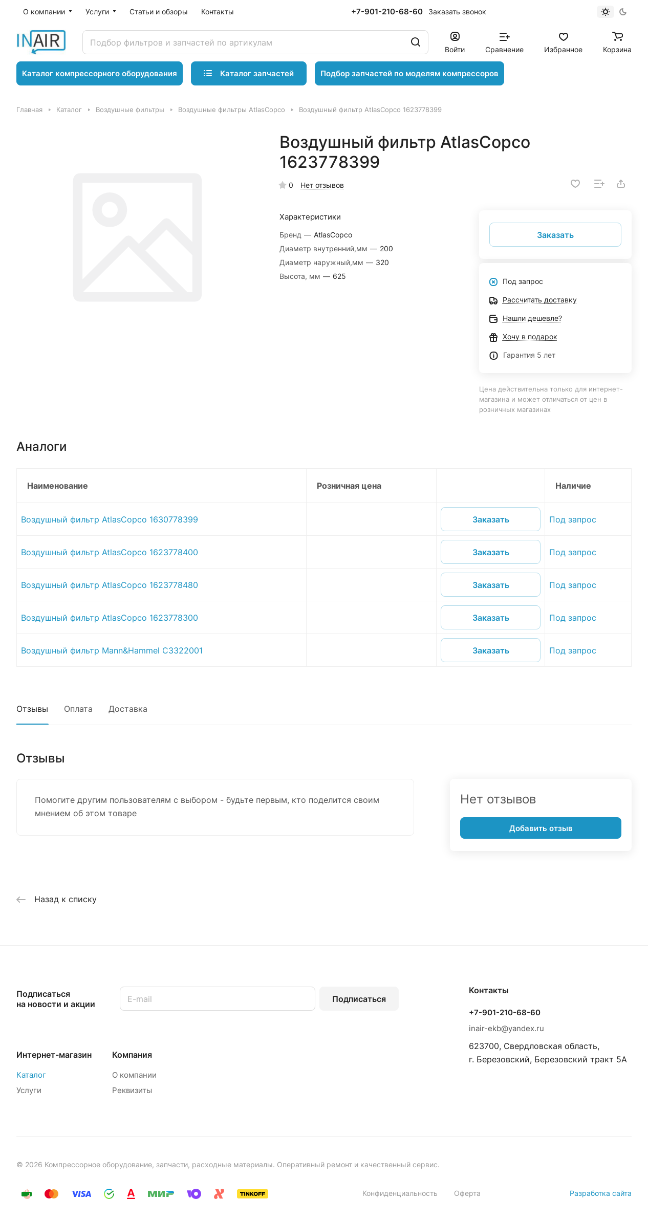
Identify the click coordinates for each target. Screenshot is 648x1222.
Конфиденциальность (400, 1193)
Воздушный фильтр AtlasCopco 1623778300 (109, 618)
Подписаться (359, 999)
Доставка (128, 709)
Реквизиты (132, 1090)
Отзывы (32, 709)
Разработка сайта (601, 1193)
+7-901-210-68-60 (387, 11)
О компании (134, 1075)
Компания (132, 1055)
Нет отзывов (322, 185)
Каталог (31, 1075)
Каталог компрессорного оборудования (99, 73)
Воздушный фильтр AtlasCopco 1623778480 (109, 585)
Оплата (78, 709)
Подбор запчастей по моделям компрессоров (409, 73)
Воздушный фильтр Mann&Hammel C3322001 (112, 650)
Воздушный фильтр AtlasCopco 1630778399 (109, 519)
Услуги (28, 1090)
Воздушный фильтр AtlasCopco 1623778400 (109, 552)
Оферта (467, 1193)
